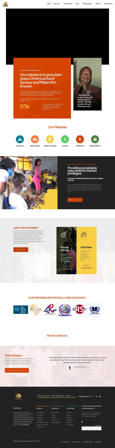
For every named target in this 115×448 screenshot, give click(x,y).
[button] (43, 363)
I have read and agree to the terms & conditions (90, 422)
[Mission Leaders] (35, 139)
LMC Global (37, 441)
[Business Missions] (95, 139)
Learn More (25, 424)
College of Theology (50, 146)
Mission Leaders (35, 146)
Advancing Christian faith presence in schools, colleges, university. (85, 179)
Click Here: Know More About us (30, 70)
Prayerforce (20, 146)
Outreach (65, 146)
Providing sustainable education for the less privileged (82, 170)
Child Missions (80, 146)
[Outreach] (65, 139)
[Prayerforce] (20, 139)
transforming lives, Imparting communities (81, 164)
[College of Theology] (50, 139)
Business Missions (95, 146)
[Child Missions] (80, 139)
